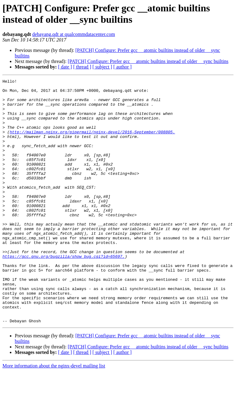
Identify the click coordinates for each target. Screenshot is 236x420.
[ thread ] (82, 66)
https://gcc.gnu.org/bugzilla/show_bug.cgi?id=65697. (63, 292)
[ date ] (65, 66)
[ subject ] (102, 66)
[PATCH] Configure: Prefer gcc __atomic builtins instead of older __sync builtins (148, 61)
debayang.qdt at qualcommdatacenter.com (73, 34)
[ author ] (122, 66)
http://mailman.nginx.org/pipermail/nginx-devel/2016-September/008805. (92, 143)
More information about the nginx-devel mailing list (53, 414)
